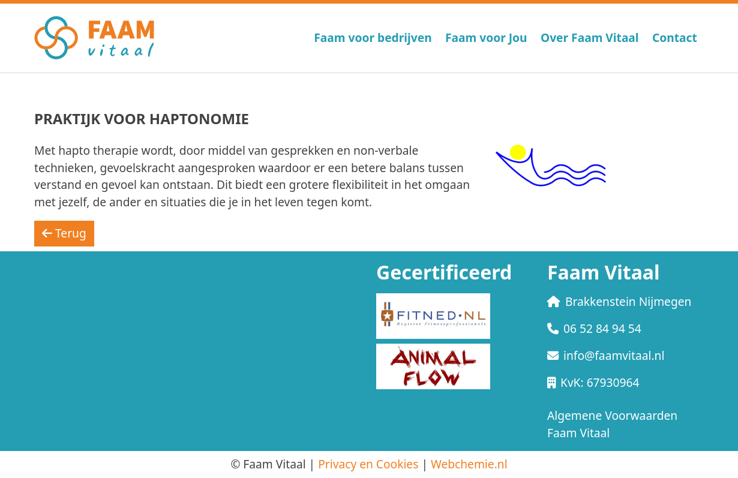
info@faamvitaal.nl (605, 355)
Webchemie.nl (469, 464)
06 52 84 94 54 (594, 328)
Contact (674, 37)
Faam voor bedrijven (372, 37)
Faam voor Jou (486, 37)
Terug (64, 233)
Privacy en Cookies (368, 464)
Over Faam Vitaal (590, 37)
